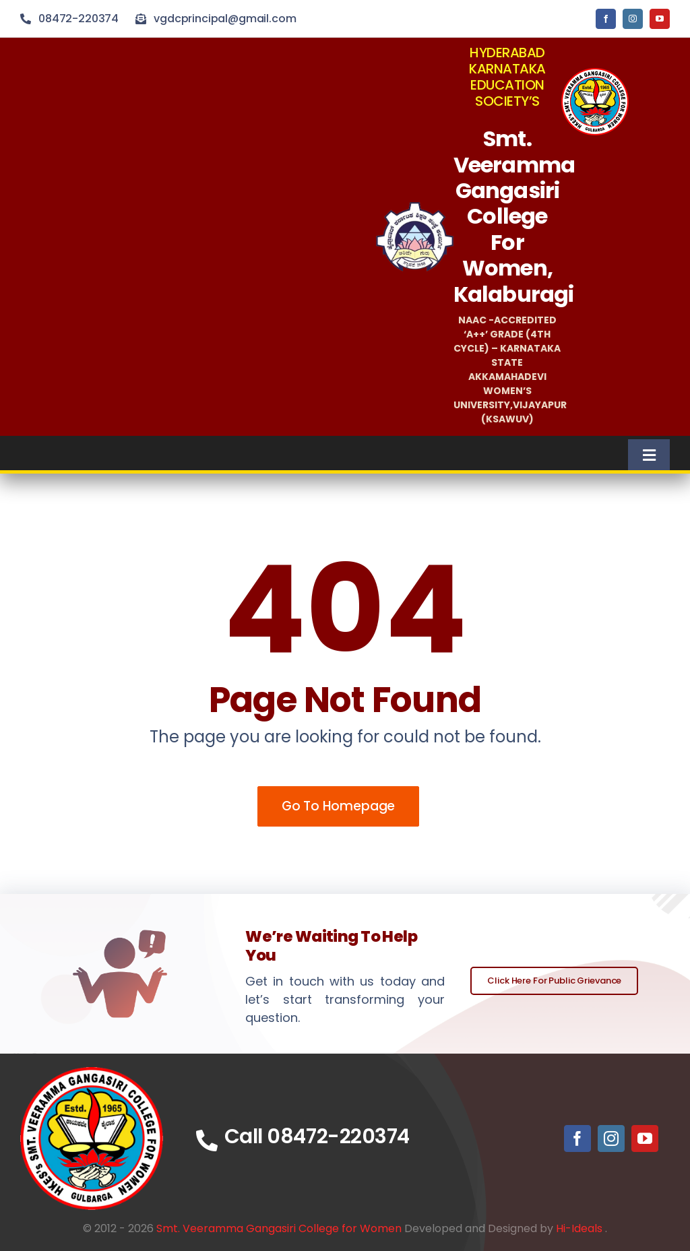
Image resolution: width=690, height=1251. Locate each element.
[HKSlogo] (414, 207)
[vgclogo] (595, 73)
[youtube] (660, 19)
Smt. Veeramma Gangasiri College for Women (279, 1228)
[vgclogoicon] (91, 1072)
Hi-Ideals (579, 1228)
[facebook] (606, 19)
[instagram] (633, 19)
